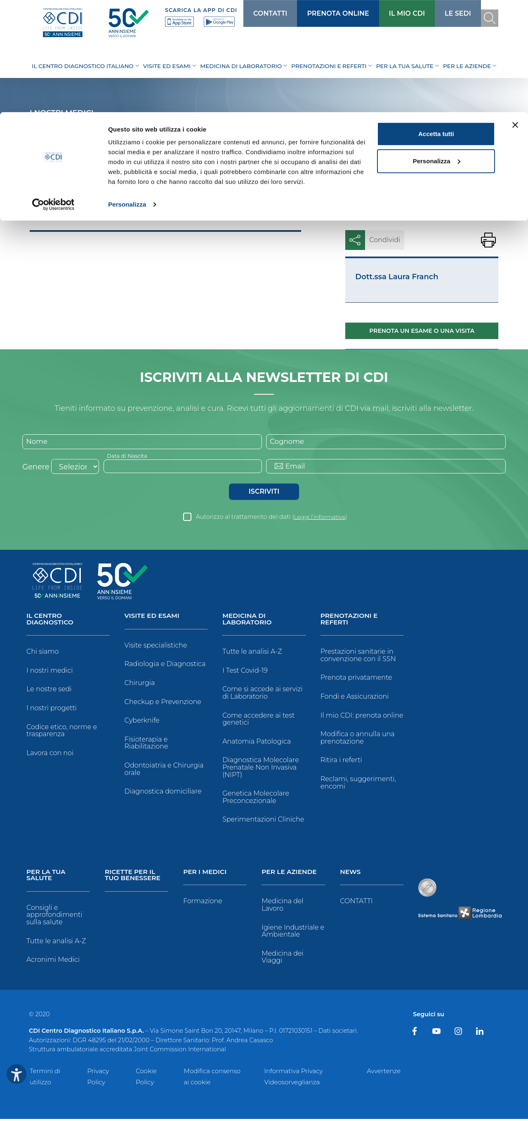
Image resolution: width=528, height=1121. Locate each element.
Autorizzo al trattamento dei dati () (271, 518)
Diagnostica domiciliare (163, 792)
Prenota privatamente (356, 679)
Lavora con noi (49, 754)
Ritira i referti (341, 761)
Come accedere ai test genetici (258, 720)
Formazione (202, 903)
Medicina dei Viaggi (282, 958)
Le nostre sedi (49, 691)
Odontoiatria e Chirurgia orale (164, 770)
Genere (36, 468)
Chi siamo (42, 653)
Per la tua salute (46, 877)
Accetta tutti (436, 21)
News (350, 873)
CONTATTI (356, 903)
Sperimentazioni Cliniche (263, 821)
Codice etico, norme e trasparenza (61, 731)
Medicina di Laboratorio (247, 620)
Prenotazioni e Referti (350, 620)
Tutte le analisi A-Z (252, 653)
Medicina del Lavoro (282, 906)
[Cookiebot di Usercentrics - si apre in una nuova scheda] (53, 92)
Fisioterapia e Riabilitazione (146, 744)
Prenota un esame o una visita (421, 330)
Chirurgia (140, 684)
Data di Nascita (129, 456)
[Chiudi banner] (515, 13)
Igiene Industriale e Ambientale (293, 932)
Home (40, 212)
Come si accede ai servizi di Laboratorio (262, 694)
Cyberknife (142, 721)
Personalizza (127, 92)
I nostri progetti (51, 710)
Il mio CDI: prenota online (362, 717)
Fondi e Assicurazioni (355, 698)
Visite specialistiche (156, 646)
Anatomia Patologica (256, 743)
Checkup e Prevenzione (163, 703)
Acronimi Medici (53, 962)
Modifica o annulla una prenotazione (358, 739)
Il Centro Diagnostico (50, 620)
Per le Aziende (290, 873)
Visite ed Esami (153, 617)
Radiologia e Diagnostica (165, 665)
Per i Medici (205, 873)
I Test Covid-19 (245, 672)
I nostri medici (49, 672)
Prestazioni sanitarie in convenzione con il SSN (358, 656)
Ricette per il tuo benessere (134, 877)
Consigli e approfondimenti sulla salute (54, 917)
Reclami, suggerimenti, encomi (358, 784)
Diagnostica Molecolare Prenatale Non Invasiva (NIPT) (260, 769)
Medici (69, 212)
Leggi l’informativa (319, 518)
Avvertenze (384, 1072)
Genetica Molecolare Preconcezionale (255, 798)
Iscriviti (264, 493)
